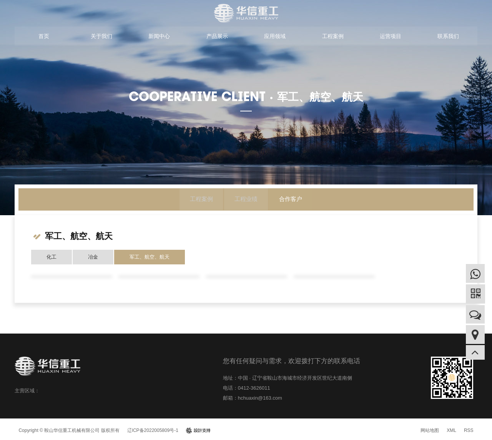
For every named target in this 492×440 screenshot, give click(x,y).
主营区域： (27, 391)
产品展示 (217, 37)
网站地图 (430, 430)
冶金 (93, 257)
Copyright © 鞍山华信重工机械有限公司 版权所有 (68, 430)
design (198, 430)
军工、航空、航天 (150, 257)
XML (451, 430)
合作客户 (292, 199)
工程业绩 (246, 199)
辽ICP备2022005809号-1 (152, 430)
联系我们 (448, 37)
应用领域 (275, 37)
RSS (469, 430)
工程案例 (333, 37)
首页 (43, 37)
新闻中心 (159, 37)
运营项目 (390, 37)
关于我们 (101, 37)
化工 (52, 257)
